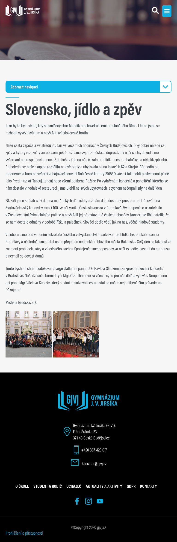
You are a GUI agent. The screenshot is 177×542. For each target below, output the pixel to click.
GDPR (131, 486)
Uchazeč (73, 486)
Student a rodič (47, 486)
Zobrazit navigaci (24, 86)
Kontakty (148, 486)
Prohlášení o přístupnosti (24, 533)
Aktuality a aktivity (104, 486)
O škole (22, 486)
